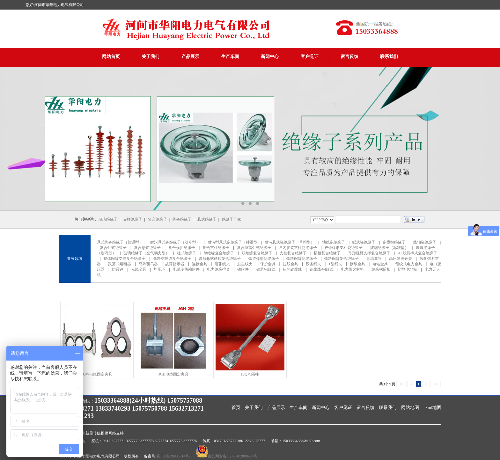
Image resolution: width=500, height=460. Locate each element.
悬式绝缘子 (207, 219)
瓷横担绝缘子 (394, 242)
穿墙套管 (374, 258)
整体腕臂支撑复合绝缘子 (124, 258)
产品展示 (190, 56)
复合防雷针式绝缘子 (254, 247)
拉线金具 (290, 264)
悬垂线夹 (245, 264)
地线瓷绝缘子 (333, 242)
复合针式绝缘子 (113, 247)
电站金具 (380, 264)
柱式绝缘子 (186, 253)
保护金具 (268, 264)
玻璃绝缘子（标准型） (389, 247)
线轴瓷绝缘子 (424, 242)
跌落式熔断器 (119, 264)
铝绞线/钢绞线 (322, 269)
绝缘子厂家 (231, 219)
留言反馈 (349, 56)
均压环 (159, 269)
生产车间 (230, 56)
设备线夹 (313, 264)
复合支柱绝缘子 (215, 247)
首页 (236, 407)
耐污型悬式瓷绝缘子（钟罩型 (232, 242)
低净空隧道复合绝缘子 (172, 258)
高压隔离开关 (400, 258)
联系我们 (389, 56)
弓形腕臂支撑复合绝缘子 (369, 253)
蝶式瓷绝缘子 (363, 242)
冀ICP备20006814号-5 (174, 456)
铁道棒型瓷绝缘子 (263, 258)
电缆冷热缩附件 (186, 269)
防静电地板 (407, 269)
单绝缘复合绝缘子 (218, 253)
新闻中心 (270, 56)
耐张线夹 (222, 264)
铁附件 (243, 269)
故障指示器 (174, 264)
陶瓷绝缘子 (182, 219)
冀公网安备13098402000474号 (232, 456)
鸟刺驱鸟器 (148, 264)
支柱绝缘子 (132, 219)
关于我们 (150, 56)
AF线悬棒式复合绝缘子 (417, 253)
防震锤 (117, 269)
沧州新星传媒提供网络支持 (101, 433)
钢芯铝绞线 (266, 269)
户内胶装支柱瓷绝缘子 (298, 247)
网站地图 (410, 407)
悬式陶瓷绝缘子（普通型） (120, 242)
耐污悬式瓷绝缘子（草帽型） (289, 242)
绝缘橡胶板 (381, 269)
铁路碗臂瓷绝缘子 (301, 258)
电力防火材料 (352, 269)
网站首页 (111, 56)
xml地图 (433, 407)
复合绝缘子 (157, 219)
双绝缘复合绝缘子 (257, 253)
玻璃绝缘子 (108, 219)
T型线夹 (335, 264)
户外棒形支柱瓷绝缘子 (343, 247)
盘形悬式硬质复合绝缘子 (220, 258)
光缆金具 (138, 269)
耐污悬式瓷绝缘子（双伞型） (175, 242)
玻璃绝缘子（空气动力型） (146, 253)
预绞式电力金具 (408, 264)
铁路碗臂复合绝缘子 (341, 258)
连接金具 (199, 264)
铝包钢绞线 (292, 269)
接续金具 (357, 264)
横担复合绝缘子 (327, 253)
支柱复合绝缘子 (293, 253)
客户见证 (310, 56)
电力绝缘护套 (218, 269)
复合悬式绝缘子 (147, 247)
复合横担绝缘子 (181, 247)
